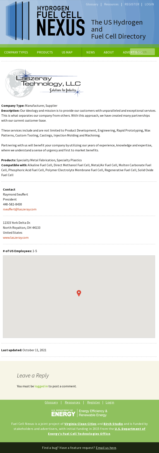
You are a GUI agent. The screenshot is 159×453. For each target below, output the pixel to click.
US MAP (67, 52)
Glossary (92, 4)
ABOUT (109, 52)
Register (93, 402)
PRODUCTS (45, 52)
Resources (111, 4)
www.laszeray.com (16, 237)
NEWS (90, 52)
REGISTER (132, 4)
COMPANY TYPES (16, 52)
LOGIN (149, 4)
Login (110, 402)
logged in (41, 386)
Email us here (106, 448)
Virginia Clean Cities (80, 424)
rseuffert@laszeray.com (19, 209)
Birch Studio (113, 424)
